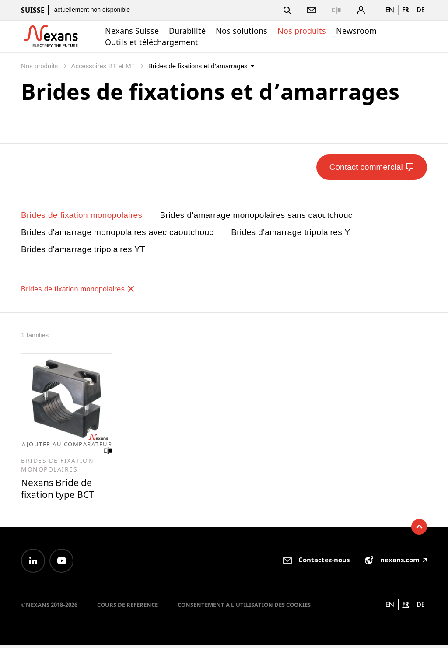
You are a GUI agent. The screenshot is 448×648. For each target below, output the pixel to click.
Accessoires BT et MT (103, 66)
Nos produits (301, 31)
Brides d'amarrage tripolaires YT (83, 249)
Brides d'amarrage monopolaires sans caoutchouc (256, 215)
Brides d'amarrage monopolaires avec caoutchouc (117, 232)
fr (405, 10)
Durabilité (187, 31)
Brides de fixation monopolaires (82, 215)
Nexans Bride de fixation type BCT (61, 490)
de (421, 10)
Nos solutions (241, 31)
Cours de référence (127, 608)
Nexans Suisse (132, 31)
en (389, 10)
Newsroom (356, 31)
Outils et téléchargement (151, 42)
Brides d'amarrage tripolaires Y (290, 232)
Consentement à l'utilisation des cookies (244, 608)
